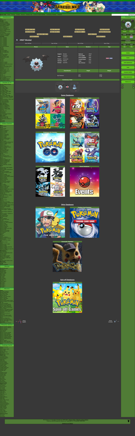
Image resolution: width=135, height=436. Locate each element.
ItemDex (1, 47)
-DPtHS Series (3, 379)
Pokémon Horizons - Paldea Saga (6, 99)
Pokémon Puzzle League (5, 243)
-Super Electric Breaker (4, 403)
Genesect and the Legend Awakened (5, 312)
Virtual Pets (2, 258)
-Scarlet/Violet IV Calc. (4, 56)
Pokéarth (60, 14)
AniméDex (2, 85)
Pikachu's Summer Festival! (5, 332)
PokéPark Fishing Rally (4, 231)
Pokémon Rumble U (4, 188)
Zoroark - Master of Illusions (5, 306)
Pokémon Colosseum (4, 221)
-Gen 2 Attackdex (3, 38)
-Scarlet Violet (3, 374)
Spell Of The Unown (4, 294)
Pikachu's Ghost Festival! (5, 333)
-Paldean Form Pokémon (5, 80)
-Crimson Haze (3, 408)
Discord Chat (2, 75)
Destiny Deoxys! (3, 299)
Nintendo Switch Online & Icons (6, 260)
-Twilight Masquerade (4, 367)
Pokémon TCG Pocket (4, 139)
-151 (1, 371)
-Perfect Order (3, 355)
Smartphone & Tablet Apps (5, 257)
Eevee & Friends (3, 340)
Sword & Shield (3, 141)
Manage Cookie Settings (82, 419)
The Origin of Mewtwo (4, 291)
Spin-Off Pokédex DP (4, 51)
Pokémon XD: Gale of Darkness (6, 222)
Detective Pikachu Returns (5, 138)
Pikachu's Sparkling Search (5, 337)
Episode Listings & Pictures (5, 84)
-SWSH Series (3, 375)
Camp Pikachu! (3, 330)
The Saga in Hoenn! (4, 90)
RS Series (2, 277)
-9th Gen (2, 59)
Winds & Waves (3, 126)
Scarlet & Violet (3, 128)
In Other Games (3, 253)
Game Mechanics (3, 55)
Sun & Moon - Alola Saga (5, 95)
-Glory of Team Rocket (4, 399)
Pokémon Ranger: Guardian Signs (7, 202)
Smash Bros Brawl (3, 216)
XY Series (2, 284)
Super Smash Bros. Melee (5, 240)
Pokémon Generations (4, 105)
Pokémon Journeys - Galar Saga (6, 96)
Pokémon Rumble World (5, 175)
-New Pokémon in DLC (4, 79)
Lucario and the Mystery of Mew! (6, 300)
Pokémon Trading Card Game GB (6, 248)
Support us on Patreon (67, 423)
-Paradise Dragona (4, 404)
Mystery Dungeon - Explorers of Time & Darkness (6, 214)
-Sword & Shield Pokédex (5, 29)
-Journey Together (3, 362)
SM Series (2, 286)
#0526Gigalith (24, 321)
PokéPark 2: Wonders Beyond (6, 191)
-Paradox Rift (2, 370)
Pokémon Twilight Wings (5, 106)
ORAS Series (2, 285)
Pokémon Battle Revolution (5, 208)
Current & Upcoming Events (5, 76)
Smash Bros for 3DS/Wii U (5, 181)
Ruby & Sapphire (3, 218)
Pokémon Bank (3, 168)
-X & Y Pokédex (3, 26)
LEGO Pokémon (3, 71)
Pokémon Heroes (3, 297)
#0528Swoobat (110, 321)
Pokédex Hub (29, 14)
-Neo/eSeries (2, 381)
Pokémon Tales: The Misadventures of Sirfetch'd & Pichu (6, 118)
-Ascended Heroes (3, 356)
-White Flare (2, 360)
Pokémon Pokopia (3, 131)
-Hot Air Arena (3, 400)
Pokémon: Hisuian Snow (5, 107)
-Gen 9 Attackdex (3, 45)
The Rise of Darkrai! (4, 303)
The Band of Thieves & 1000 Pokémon (5, 173)
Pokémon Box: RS (3, 225)
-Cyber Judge (2, 410)
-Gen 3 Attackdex (3, 39)
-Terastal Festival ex (4, 402)
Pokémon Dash (3, 223)
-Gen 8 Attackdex (3, 44)
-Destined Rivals (3, 361)
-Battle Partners (3, 401)
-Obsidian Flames (3, 372)
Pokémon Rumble (3, 203)
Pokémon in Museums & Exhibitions (5, 67)
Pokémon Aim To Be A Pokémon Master (6, 98)
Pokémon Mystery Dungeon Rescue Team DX (5, 147)
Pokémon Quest (3, 163)
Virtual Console (3, 254)
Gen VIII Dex (28, 43)
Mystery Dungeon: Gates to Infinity (7, 189)
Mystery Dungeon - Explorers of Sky (6, 210)
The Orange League (4, 88)
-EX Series (2, 380)
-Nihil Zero (2, 393)
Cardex (1, 53)
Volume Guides (3, 273)
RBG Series (2, 274)
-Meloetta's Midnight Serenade (6, 310)
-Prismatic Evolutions (4, 363)
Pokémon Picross (3, 177)
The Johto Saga (3, 89)
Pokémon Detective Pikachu (5, 322)
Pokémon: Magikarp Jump (5, 159)
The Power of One (3, 293)
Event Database (3, 77)
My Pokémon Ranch (4, 215)
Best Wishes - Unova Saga (5, 93)
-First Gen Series (3, 382)
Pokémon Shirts (3, 72)
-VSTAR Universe (3, 411)
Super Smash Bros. (4, 249)
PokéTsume (2, 121)
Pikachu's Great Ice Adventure (6, 336)
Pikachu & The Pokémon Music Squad (6, 343)
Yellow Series (2, 275)
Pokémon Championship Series (6, 64)
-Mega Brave (2, 396)
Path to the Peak (3, 110)
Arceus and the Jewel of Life (5, 305)
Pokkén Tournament (4, 179)
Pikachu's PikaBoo (3, 329)
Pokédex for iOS (3, 197)
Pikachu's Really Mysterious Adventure (5, 339)
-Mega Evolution (3, 358)
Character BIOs (3, 270)
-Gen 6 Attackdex (3, 42)
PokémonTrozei (3, 229)
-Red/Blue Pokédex (4, 21)
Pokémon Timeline (3, 62)
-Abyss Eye (2, 391)
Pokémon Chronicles (4, 100)
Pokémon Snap (3, 244)
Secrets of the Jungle (4, 320)
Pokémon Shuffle (3, 174)
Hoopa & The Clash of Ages (5, 315)
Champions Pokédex (51, 14)
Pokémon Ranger (3, 227)
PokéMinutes (2, 111)
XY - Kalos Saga (3, 94)
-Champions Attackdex (4, 46)
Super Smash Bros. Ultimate (5, 164)
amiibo (1, 259)
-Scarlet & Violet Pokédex (5, 33)
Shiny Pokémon (3, 103)
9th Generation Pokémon (5, 78)
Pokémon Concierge (4, 116)
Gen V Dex (106, 43)
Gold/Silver (2, 235)
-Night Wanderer (3, 406)
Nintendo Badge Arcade (4, 182)
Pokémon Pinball (3, 245)
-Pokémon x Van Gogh (4, 68)
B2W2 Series (2, 283)
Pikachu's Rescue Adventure (5, 327)
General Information (4, 268)
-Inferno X (2, 395)
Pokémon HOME (3, 144)
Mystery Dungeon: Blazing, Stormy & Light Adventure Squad (7, 205)
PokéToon (2, 109)
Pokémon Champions (4, 130)
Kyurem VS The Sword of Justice (6, 309)
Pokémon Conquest (4, 190)
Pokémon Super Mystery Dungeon (7, 176)
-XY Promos (2, 388)
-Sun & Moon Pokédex (4, 27)
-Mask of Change (3, 407)
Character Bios (3, 86)
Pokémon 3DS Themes (4, 256)
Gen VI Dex (80, 43)
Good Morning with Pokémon (5, 113)
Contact (18, 14)
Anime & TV (7, 82)
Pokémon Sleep (3, 137)
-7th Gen (2, 61)
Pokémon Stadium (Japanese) (6, 246)
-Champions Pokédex (4, 35)
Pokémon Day (3, 69)
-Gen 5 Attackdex (3, 41)
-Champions (2, 58)
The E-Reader (3, 232)
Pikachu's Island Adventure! (5, 334)
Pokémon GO (2, 133)
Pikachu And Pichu (3, 328)
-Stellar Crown (3, 365)
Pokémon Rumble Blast (4, 192)
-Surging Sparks (3, 364)
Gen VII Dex (54, 43)
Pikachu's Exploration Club (5, 335)
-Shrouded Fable (3, 366)
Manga (7, 266)
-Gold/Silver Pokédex (4, 22)
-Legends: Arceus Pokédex (5, 31)
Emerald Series (3, 279)
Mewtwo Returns (3, 295)
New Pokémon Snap (4, 150)
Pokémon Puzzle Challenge (5, 238)
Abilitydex (2, 49)
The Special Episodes (4, 101)
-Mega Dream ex (3, 394)
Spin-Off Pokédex (3, 50)
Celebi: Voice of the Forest (5, 296)
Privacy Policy (72, 419)
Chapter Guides (3, 272)
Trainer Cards (2, 349)
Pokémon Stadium (3, 247)
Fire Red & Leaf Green (4, 219)
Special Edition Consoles (5, 255)
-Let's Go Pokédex (3, 28)
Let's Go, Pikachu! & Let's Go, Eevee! (6, 157)
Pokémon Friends (3, 132)
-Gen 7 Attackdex (3, 43)
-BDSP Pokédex (3, 30)
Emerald (1, 220)
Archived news (3, 19)
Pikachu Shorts (7, 325)
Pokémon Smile (3, 148)
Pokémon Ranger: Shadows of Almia (6, 212)
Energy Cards (2, 350)
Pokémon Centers (3, 63)
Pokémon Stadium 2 (4, 237)
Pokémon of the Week (4, 57)
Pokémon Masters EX (4, 135)
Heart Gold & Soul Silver (5, 201)
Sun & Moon (2, 154)
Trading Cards (7, 345)
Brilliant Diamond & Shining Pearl (6, 142)
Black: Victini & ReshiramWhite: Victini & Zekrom (6, 308)
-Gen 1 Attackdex (3, 37)
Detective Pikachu (3, 162)
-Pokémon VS (3, 412)
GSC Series (2, 276)
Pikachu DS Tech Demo (4, 230)
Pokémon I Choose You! (5, 318)
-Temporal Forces (3, 368)
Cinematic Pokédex (4, 54)
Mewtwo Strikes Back (4, 292)
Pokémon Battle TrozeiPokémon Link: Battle (6, 170)
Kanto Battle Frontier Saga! (5, 91)
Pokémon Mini (3, 239)
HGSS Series (2, 281)
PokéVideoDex (3, 112)
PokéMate (2, 233)
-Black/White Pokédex (4, 25)
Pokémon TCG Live (4, 152)
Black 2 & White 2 (3, 185)
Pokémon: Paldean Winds (5, 108)
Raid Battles (2, 352)
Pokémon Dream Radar (4, 186)
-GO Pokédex (2, 32)
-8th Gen (2, 60)
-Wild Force (2, 409)
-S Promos (2, 415)
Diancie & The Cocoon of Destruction (5, 314)
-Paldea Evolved (3, 373)
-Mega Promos (3, 384)
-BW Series (2, 378)
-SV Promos (2, 385)
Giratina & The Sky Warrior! (5, 304)
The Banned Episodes (4, 102)
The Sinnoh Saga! (3, 92)
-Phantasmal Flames (4, 357)
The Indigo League (3, 87)
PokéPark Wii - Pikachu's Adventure (5, 207)
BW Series (2, 282)
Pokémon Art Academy (4, 171)
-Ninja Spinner (3, 392)
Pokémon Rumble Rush (4, 160)
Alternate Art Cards (4, 351)
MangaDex (2, 269)
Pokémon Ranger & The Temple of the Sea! (7, 302)
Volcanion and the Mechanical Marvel (6, 317)
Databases (7, 17)
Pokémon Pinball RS (4, 226)
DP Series (2, 280)
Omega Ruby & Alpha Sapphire (6, 167)
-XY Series (2, 377)
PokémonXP (2, 65)
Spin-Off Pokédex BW (4, 52)
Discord (23, 14)
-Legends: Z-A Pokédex (4, 34)
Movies (7, 289)
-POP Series (2, 389)
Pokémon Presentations (5, 70)
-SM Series (2, 376)
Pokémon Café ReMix (4, 134)
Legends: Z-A (2, 129)
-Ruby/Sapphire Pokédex (5, 23)
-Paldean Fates (3, 369)
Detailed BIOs (3, 271)
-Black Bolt (2, 359)
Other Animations (3, 114)
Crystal (1, 236)
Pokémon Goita (3, 262)
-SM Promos (2, 387)
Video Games (7, 123)
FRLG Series (2, 278)
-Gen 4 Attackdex (3, 40)
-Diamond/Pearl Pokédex (5, 24)
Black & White (3, 184)
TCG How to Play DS (4, 196)
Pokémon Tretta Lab (4, 187)
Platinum (2, 200)
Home (8, 14)
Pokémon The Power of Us (5, 319)
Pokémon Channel (3, 224)
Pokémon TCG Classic (4, 353)
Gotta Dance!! (3, 331)
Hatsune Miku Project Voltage (6, 66)
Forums (13, 14)
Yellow (1, 242)
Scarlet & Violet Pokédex (39, 14)
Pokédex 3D (2, 193)
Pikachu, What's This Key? (5, 341)
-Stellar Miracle (3, 405)
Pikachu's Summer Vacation (5, 326)
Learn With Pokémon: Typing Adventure (5, 195)
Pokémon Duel (3, 180)
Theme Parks (2, 73)
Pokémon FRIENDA (4, 264)
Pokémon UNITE (3, 136)
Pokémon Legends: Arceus (5, 143)
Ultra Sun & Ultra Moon (4, 155)
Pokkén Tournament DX (4, 161)
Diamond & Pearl (3, 199)
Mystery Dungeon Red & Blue (6, 228)
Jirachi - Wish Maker (4, 298)
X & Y (1, 166)
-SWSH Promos (3, 386)
